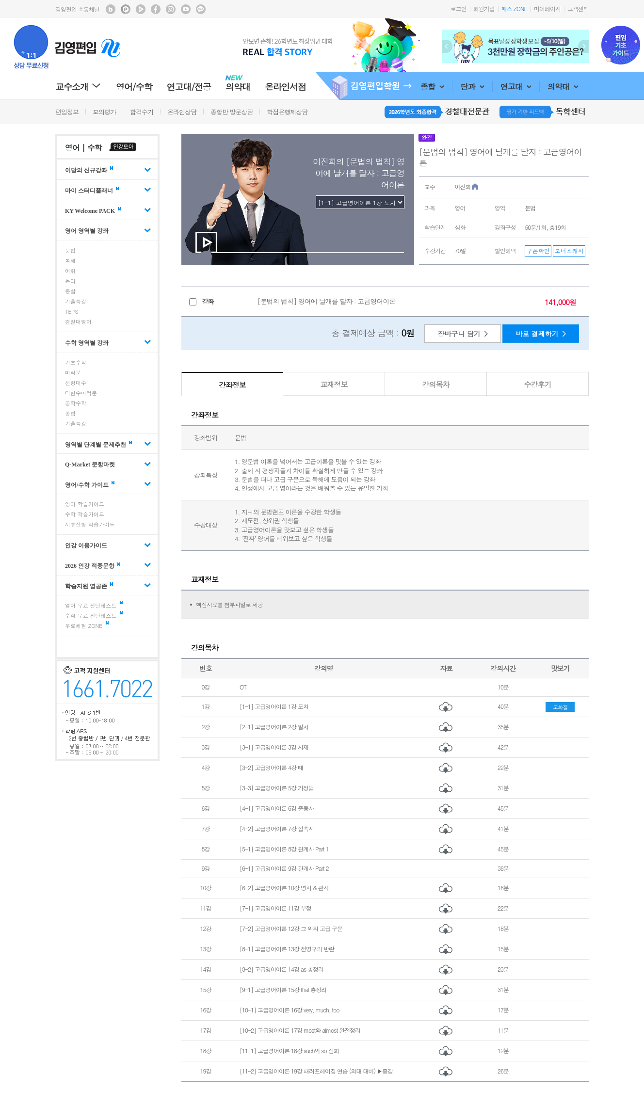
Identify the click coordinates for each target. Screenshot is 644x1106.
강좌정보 (232, 385)
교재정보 (334, 384)
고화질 (560, 707)
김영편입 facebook (156, 9)
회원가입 (484, 8)
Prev (447, 46)
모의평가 (104, 111)
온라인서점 (285, 86)
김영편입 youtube (186, 9)
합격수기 (141, 111)
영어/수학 (134, 86)
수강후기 (537, 384)
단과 (472, 86)
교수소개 (78, 86)
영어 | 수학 (83, 147)
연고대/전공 (189, 86)
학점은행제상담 (287, 111)
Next (583, 46)
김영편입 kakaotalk (201, 9)
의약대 (563, 86)
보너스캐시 (569, 250)
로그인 (459, 8)
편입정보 (67, 111)
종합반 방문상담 (231, 111)
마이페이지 (547, 8)
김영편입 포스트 (125, 9)
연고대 (515, 86)
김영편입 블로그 (110, 9)
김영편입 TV (140, 9)
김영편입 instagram (171, 9)
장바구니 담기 (459, 333)
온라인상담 (181, 111)
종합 (432, 86)
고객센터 (578, 8)
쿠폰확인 (538, 250)
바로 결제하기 (537, 333)
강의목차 (436, 384)
